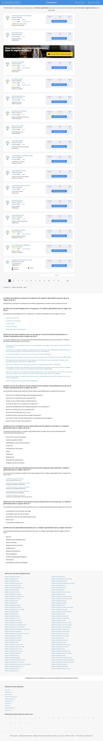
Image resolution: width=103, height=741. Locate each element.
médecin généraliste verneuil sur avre (61, 668)
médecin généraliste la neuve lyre (60, 629)
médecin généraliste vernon (12, 670)
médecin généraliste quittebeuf (13, 653)
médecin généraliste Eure (10, 699)
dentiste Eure (7, 690)
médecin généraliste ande (11, 579)
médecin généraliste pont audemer (14, 651)
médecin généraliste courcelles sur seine (62, 598)
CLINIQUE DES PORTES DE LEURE (22, 260)
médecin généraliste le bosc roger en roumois (17, 633)
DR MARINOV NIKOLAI (18, 96)
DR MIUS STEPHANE (18, 62)
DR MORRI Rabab (17, 141)
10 (49, 281)
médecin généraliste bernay (12, 581)
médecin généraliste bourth (58, 585)
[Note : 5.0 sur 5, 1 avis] (28, 82)
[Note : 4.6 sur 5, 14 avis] (28, 68)
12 (58, 281)
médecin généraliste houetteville (13, 620)
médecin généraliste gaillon (12, 611)
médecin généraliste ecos (11, 603)
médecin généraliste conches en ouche (62, 596)
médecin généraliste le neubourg (13, 635)
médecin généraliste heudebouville (60, 618)
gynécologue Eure (8, 694)
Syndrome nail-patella (13, 321)
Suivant (57, 275)
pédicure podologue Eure (10, 707)
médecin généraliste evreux (58, 605)
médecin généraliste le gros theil (60, 633)
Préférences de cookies (69, 735)
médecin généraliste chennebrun (13, 594)
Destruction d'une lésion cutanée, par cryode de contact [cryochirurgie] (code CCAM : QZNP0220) (38, 357)
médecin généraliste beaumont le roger (62, 579)
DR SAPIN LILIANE (17, 79)
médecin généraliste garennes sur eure (61, 611)
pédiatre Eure (7, 705)
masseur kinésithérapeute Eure (11, 696)
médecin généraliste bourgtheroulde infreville (63, 583)
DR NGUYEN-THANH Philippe (21, 185)
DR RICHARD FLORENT (19, 230)
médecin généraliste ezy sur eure (13, 607)
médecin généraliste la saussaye (13, 631)
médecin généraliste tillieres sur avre (14, 666)
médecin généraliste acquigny (12, 576)
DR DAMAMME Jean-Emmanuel (22, 15)
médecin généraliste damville (59, 600)
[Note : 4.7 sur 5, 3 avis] (28, 36)
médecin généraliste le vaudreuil (13, 638)
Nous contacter (61, 735)
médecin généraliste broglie (12, 589)
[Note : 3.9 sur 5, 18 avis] (28, 85)
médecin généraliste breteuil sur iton (14, 587)
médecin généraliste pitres (58, 649)
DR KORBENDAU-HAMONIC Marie (22, 156)
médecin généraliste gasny (11, 614)
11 (53, 281)
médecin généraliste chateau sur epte (61, 592)
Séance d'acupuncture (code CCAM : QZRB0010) (22, 381)
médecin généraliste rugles (58, 655)
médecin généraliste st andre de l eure (61, 657)
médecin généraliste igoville (58, 620)
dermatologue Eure (9, 692)
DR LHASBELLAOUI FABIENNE (21, 245)
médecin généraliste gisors (58, 614)
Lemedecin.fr (6, 287)
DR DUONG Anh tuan (18, 170)
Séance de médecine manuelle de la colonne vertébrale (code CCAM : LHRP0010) (33, 364)
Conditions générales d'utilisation (25, 735)
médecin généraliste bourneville (13, 585)
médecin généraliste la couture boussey (62, 624)
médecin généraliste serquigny (12, 657)
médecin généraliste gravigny (12, 616)
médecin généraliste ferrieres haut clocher (62, 607)
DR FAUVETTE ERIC (17, 126)
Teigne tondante (11, 326)
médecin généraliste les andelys (13, 640)
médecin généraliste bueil (58, 589)
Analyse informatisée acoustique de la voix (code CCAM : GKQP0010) (28, 354)
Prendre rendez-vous (59, 21)
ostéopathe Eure (8, 703)
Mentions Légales (13, 735)
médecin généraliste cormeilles (13, 598)
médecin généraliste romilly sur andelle (62, 653)
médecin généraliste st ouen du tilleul (14, 662)
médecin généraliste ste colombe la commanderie (18, 664)
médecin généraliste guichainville (60, 616)
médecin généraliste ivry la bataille (13, 622)
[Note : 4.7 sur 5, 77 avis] (28, 249)
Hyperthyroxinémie (12, 318)
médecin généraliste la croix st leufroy (15, 627)
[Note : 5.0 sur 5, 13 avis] (28, 21)
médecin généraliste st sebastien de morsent (63, 662)
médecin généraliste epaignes (59, 603)
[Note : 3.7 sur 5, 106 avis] (28, 234)
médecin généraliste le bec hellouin (61, 631)
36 (67, 281)
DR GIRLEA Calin (17, 200)
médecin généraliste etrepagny (12, 605)
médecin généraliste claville (58, 594)
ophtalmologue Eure (9, 701)
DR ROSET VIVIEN (17, 33)
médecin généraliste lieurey (12, 642)
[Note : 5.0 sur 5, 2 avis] (28, 65)
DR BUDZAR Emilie (18, 215)
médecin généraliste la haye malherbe (61, 627)
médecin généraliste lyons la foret (14, 644)
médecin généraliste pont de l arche (61, 651)
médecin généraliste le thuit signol (60, 635)
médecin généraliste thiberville (59, 664)
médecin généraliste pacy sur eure (13, 649)
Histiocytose (10, 323)
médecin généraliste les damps (59, 640)
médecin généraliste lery (58, 638)
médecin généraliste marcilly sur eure (61, 644)
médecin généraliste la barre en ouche (61, 622)
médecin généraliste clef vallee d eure (14, 596)
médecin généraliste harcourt (12, 618)
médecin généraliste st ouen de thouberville (63, 659)
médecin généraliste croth (11, 600)
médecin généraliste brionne (59, 587)
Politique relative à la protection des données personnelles (45, 735)
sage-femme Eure (8, 710)
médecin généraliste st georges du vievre (15, 659)
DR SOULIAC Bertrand (19, 111)
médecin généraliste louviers (59, 642)
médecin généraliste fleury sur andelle (14, 609)
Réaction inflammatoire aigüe (16, 329)
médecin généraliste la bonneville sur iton (15, 624)
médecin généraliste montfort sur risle (14, 646)
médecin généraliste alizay (58, 576)
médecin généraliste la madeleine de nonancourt (17, 629)
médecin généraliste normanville (60, 646)
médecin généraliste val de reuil (60, 666)
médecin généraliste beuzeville (59, 581)
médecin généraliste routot (12, 655)
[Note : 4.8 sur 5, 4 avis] (28, 19)
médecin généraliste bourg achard (13, 583)
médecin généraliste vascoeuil (12, 668)
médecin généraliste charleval (12, 592)
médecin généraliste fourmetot (59, 609)
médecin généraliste (17, 287)
